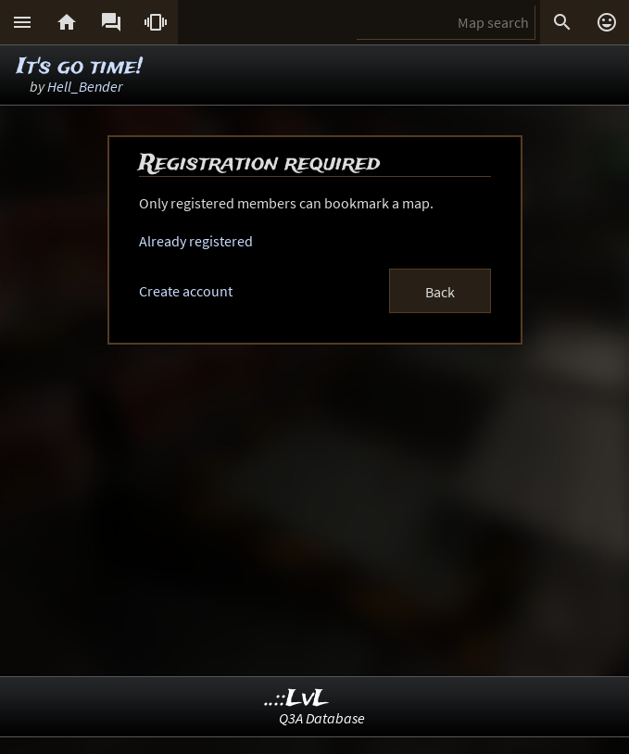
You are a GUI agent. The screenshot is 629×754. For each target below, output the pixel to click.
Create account (186, 291)
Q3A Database (322, 718)
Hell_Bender (84, 86)
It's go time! (80, 67)
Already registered (196, 241)
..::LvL (297, 699)
